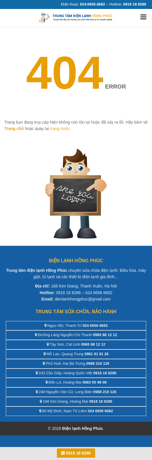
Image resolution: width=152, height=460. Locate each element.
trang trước (60, 128)
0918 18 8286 (76, 453)
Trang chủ (14, 128)
